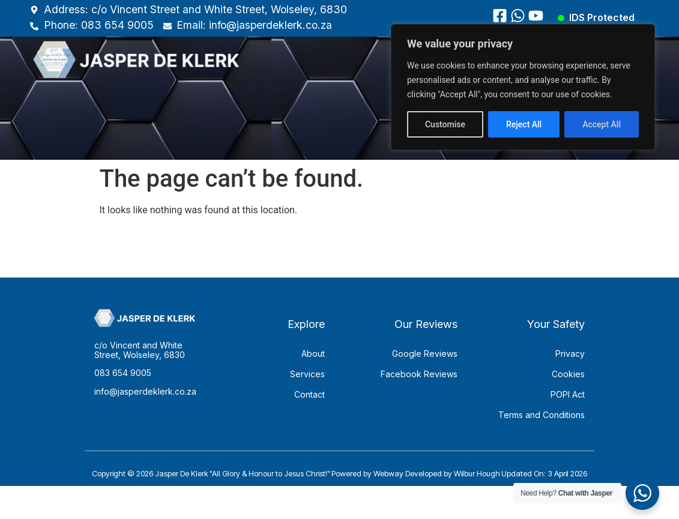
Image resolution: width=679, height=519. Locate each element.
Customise (445, 124)
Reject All (524, 124)
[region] (523, 87)
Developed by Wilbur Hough (452, 490)
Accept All (601, 124)
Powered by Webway (367, 490)
